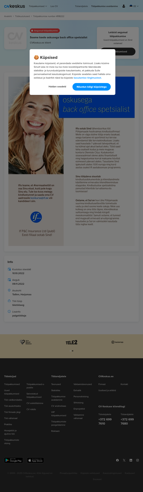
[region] (72, 72)
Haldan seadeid (57, 86)
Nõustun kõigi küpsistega (92, 87)
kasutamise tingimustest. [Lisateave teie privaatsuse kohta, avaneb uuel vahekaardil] (88, 77)
